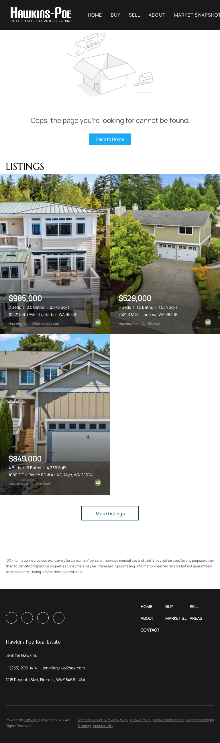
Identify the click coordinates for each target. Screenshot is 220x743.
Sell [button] (137, 15)
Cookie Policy (140, 720)
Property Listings (199, 720)
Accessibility (103, 725)
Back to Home (110, 139)
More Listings (110, 513)
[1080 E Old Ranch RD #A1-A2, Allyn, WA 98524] (55, 414)
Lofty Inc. (31, 720)
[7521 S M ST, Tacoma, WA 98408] (165, 254)
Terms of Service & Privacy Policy (103, 720)
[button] (43, 15)
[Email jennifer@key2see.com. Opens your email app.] (64, 668)
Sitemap (84, 725)
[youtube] (43, 618)
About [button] (159, 15)
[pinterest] (58, 618)
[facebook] (11, 618)
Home (98, 15)
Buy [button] (118, 15)
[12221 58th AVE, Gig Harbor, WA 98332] (55, 254)
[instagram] (27, 618)
